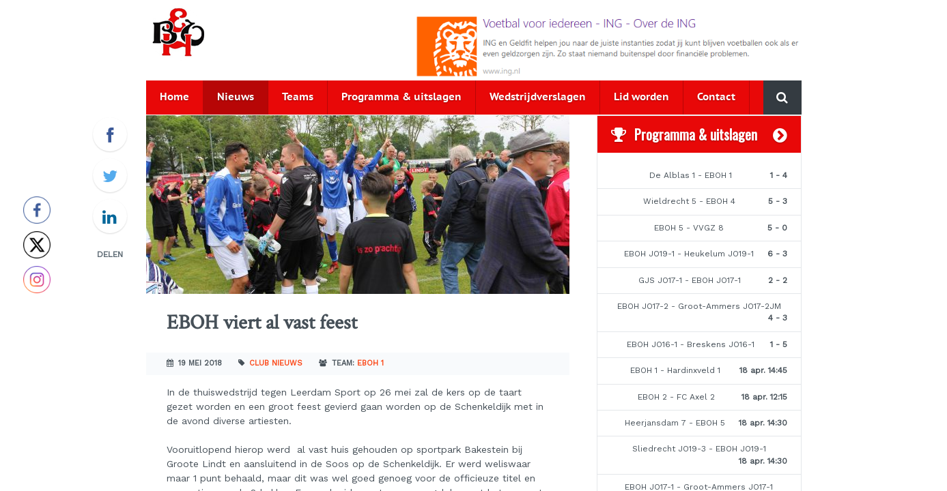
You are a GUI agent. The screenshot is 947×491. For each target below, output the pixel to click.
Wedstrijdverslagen (538, 97)
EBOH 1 (370, 363)
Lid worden (641, 97)
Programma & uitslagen (401, 97)
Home (174, 97)
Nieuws (235, 97)
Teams (297, 97)
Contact (716, 97)
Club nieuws (275, 363)
